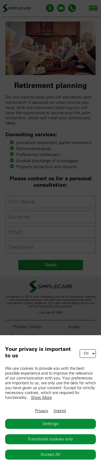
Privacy (41, 411)
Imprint (60, 411)
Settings (50, 424)
